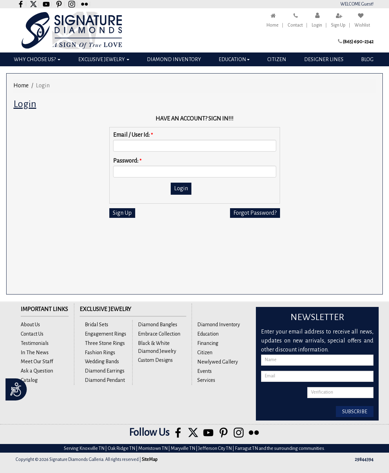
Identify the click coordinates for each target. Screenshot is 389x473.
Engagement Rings (105, 334)
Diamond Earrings (104, 371)
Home (273, 25)
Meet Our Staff (37, 361)
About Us (30, 324)
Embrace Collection (159, 334)
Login (317, 25)
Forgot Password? (255, 213)
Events (204, 371)
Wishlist (362, 25)
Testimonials (35, 343)
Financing (207, 343)
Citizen (276, 59)
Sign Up (338, 25)
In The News (35, 352)
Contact (295, 25)
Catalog (29, 380)
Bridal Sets (96, 324)
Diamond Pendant (105, 380)
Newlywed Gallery (217, 362)
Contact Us (32, 334)
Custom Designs (155, 360)
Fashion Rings (100, 352)
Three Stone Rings (105, 343)
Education (234, 59)
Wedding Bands (102, 361)
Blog (367, 59)
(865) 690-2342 (358, 41)
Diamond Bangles (157, 324)
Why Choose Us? (37, 59)
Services (206, 380)
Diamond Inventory (174, 59)
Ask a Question (37, 371)
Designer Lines (323, 59)
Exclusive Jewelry (103, 59)
